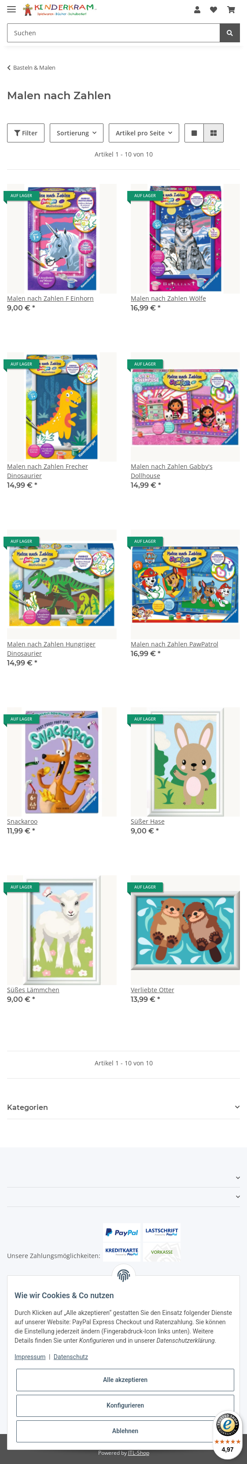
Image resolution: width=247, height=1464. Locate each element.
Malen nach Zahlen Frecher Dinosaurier (47, 471)
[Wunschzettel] (213, 10)
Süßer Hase (148, 821)
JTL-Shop (138, 1453)
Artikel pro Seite (140, 133)
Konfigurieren (125, 1405)
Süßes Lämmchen (33, 990)
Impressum (30, 1356)
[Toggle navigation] (11, 5)
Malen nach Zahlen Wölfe (168, 298)
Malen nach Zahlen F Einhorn (50, 298)
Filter (25, 133)
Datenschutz (71, 1356)
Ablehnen (125, 1430)
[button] (197, 10)
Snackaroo (22, 821)
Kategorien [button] (27, 1107)
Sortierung (73, 133)
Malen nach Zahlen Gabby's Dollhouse (172, 471)
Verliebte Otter (152, 990)
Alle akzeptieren (125, 1379)
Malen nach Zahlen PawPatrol (174, 644)
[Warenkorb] (231, 10)
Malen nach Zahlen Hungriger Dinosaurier (51, 648)
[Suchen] (113, 32)
